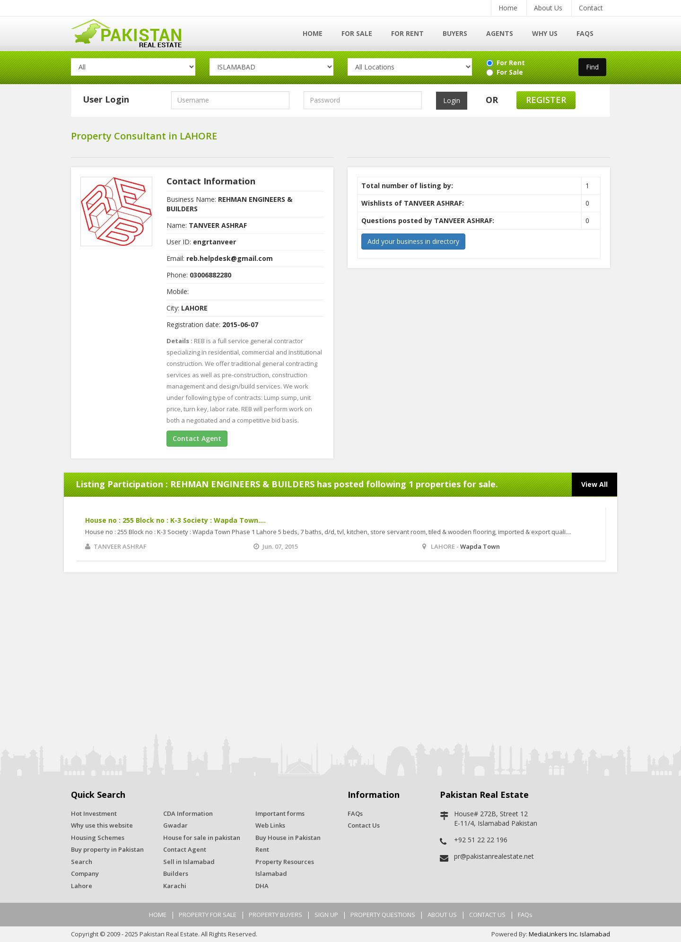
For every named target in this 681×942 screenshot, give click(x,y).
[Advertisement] (340, 653)
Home (507, 7)
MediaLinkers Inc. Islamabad (569, 934)
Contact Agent (197, 438)
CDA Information (188, 813)
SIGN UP (326, 914)
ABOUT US (442, 914)
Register (546, 99)
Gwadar (175, 825)
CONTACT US (487, 914)
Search (81, 861)
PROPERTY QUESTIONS (382, 914)
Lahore (81, 886)
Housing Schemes (97, 837)
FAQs (585, 33)
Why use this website (102, 825)
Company (85, 873)
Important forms (280, 813)
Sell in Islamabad (189, 861)
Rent (262, 849)
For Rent (407, 33)
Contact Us (364, 825)
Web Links (270, 825)
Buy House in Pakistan (288, 837)
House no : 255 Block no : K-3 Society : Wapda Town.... (175, 520)
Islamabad (271, 873)
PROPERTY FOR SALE (207, 914)
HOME (157, 914)
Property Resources (284, 861)
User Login (106, 99)
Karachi (174, 886)
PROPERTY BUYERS (275, 914)
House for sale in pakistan (201, 837)
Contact (591, 7)
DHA (262, 886)
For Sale (356, 33)
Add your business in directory (413, 241)
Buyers (455, 33)
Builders (175, 873)
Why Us (545, 33)
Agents (499, 33)
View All (594, 484)
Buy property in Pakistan (107, 849)
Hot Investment (94, 813)
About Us (548, 7)
